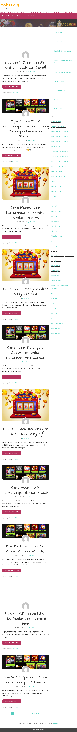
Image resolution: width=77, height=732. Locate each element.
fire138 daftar (55, 266)
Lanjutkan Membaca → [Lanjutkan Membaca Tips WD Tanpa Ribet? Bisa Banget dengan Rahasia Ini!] (12, 701)
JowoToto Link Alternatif (59, 151)
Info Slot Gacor (59, 81)
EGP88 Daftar (56, 122)
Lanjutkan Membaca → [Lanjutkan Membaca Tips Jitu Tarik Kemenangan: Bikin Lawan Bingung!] (12, 453)
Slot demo (55, 231)
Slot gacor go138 (57, 323)
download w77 (56, 226)
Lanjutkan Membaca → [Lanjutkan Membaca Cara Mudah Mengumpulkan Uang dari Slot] (12, 313)
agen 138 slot (55, 328)
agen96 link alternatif (58, 127)
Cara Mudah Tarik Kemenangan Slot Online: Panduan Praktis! (25, 212)
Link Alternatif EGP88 (58, 166)
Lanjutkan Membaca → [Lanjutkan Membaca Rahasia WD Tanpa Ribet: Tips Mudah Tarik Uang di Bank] (12, 643)
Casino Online (16, 15)
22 (25, 713)
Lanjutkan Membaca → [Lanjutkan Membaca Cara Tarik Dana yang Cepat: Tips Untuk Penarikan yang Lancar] (12, 377)
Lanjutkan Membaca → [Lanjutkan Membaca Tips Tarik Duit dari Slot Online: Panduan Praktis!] (12, 570)
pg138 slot (55, 241)
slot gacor (54, 196)
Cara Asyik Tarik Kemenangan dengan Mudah (25, 490)
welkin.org (10, 4)
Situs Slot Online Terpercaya (63, 72)
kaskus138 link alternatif (59, 132)
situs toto (54, 318)
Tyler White (31, 71)
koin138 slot (55, 276)
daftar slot (55, 216)
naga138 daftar (56, 261)
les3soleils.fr (55, 221)
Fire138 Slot (58, 33)
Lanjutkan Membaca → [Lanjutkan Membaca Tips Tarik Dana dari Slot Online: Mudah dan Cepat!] (12, 87)
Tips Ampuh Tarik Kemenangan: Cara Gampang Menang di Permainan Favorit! (26, 129)
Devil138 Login (56, 171)
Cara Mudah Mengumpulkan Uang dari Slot (25, 292)
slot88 (53, 308)
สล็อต (53, 181)
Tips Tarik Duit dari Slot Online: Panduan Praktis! (26, 549)
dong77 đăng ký (57, 211)
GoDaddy (55, 723)
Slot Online (5, 15)
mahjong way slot (57, 147)
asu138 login (55, 293)
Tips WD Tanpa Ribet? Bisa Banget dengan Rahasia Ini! (25, 680)
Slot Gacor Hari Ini (60, 90)
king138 (54, 298)
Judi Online (35, 15)
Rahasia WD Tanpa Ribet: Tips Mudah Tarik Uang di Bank (25, 618)
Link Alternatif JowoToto (59, 161)
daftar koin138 (56, 281)
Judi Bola (26, 15)
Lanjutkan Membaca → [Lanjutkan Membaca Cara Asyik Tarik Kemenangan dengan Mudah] (12, 512)
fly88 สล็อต (55, 206)
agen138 (54, 251)
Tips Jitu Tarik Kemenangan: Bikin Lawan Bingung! (26, 432)
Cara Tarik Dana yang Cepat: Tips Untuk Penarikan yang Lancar (25, 352)
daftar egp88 (55, 271)
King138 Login (56, 186)
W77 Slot (57, 100)
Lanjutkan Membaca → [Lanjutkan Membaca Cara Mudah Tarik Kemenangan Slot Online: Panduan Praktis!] (12, 237)
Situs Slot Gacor (56, 236)
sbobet (53, 201)
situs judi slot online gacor (63, 51)
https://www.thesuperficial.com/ (62, 256)
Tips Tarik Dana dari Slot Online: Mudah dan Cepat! (26, 65)
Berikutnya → (34, 713)
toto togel (54, 303)
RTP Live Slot (58, 109)
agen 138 (54, 246)
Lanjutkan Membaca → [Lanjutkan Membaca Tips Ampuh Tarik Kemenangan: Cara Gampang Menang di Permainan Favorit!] (12, 155)
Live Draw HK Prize (58, 176)
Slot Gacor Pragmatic (61, 42)
